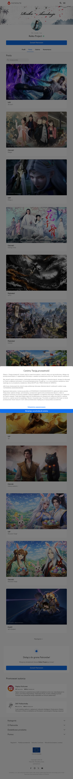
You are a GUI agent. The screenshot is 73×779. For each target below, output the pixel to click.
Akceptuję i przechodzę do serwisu (36, 411)
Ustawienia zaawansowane (36, 407)
